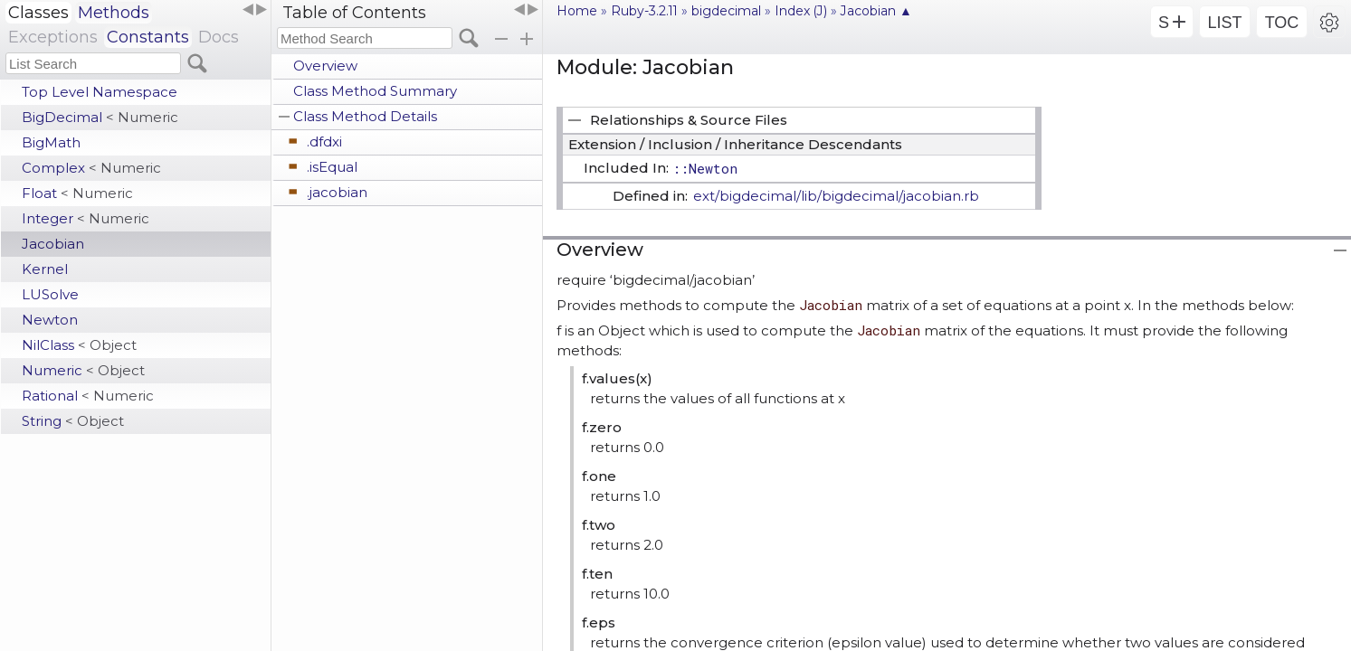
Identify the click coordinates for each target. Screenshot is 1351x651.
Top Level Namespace (99, 91)
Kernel (45, 269)
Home (577, 11)
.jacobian (337, 192)
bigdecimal (726, 11)
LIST (1224, 23)
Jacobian (53, 243)
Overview (325, 65)
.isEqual (332, 166)
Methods (113, 13)
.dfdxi (324, 141)
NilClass (79, 345)
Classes (38, 13)
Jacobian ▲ (876, 11)
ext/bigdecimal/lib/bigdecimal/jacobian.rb (836, 195)
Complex (91, 167)
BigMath (51, 142)
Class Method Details (365, 116)
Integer (85, 218)
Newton (50, 319)
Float (77, 193)
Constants (148, 37)
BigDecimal (100, 117)
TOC (1282, 23)
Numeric (83, 370)
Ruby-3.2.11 (644, 11)
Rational (88, 395)
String (73, 420)
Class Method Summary (375, 90)
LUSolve (50, 294)
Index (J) (801, 11)
